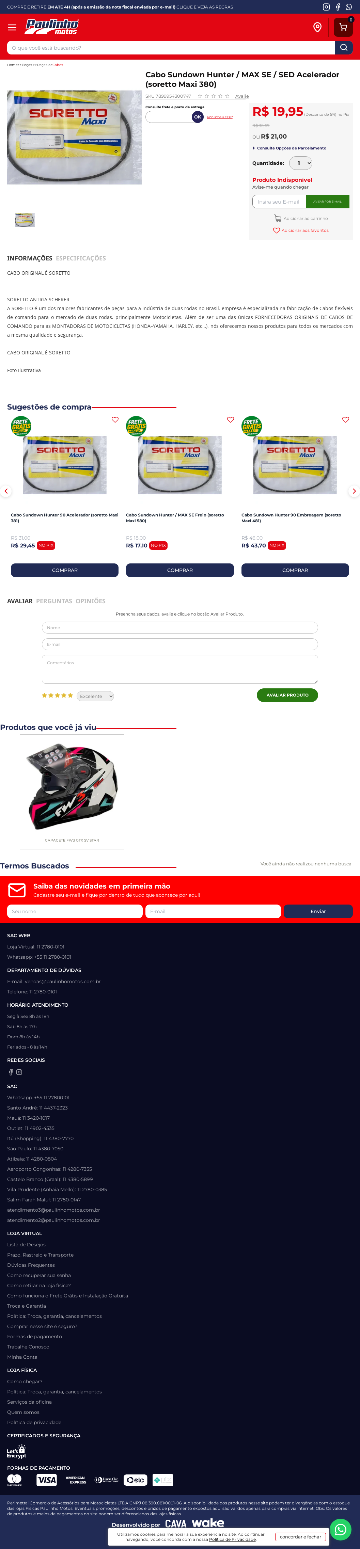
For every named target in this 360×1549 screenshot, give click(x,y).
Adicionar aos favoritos (305, 230)
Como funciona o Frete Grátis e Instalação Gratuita (67, 1296)
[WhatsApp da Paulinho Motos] (349, 7)
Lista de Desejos (26, 1245)
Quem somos (23, 1412)
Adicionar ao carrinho (305, 218)
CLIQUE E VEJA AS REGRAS (204, 7)
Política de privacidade (34, 1422)
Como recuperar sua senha (39, 1275)
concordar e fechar (300, 1536)
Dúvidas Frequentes (31, 1265)
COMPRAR (65, 570)
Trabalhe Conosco (28, 1347)
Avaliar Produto (288, 695)
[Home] (76, 27)
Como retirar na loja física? (39, 1285)
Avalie (242, 96)
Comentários (180, 669)
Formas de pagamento (34, 1337)
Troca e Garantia (26, 1306)
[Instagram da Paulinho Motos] (326, 7)
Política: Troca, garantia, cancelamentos (54, 1316)
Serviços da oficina (29, 1402)
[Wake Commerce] (208, 1525)
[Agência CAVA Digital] (176, 1525)
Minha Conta (22, 1357)
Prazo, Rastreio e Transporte (40, 1255)
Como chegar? (25, 1381)
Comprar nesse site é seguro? (42, 1326)
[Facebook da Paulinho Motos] (338, 7)
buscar (344, 47)
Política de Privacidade (232, 1539)
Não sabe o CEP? (220, 117)
